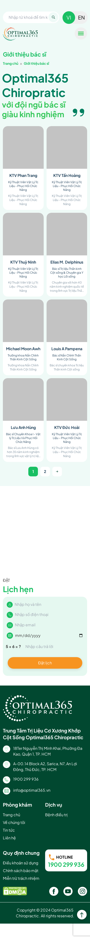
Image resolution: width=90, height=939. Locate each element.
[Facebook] (54, 891)
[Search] (53, 17)
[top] (82, 915)
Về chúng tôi (14, 822)
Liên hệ (9, 837)
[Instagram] (82, 891)
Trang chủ (10, 63)
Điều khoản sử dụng (20, 862)
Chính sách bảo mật (20, 870)
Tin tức (9, 830)
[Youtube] (68, 891)
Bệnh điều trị (56, 814)
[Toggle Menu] (81, 33)
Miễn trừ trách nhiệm (21, 878)
